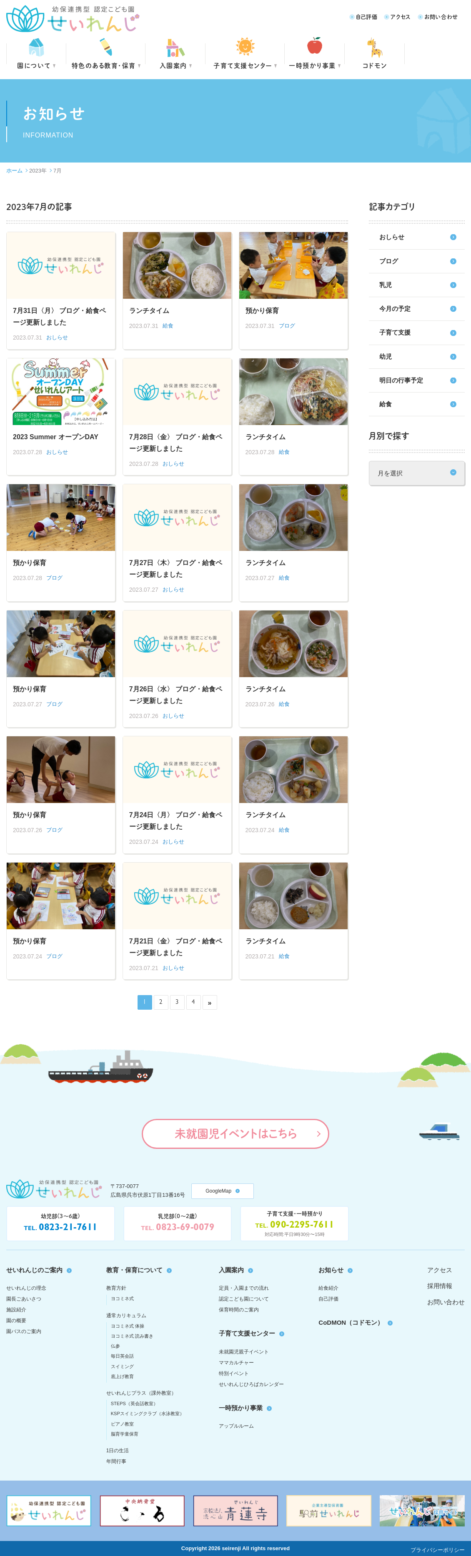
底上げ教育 (122, 1376)
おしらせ (391, 236)
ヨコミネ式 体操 (127, 1325)
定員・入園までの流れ (244, 1288)
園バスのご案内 (23, 1331)
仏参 (115, 1345)
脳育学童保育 (124, 1433)
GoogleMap (218, 1191)
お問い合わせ (441, 16)
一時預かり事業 (241, 1407)
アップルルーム (236, 1426)
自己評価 (367, 16)
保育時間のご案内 (239, 1310)
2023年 (38, 171)
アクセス (401, 16)
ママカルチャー (236, 1363)
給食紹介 (328, 1288)
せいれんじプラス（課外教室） (141, 1393)
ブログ (388, 261)
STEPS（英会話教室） (134, 1403)
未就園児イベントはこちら (236, 1133)
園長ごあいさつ (23, 1299)
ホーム (14, 171)
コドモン (375, 65)
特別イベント (234, 1373)
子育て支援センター (242, 65)
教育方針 (116, 1288)
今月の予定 (395, 308)
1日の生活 (117, 1450)
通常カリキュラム (126, 1315)
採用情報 (439, 1285)
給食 (385, 404)
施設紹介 (16, 1310)
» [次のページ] (210, 1002)
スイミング (122, 1366)
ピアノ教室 (122, 1423)
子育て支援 (395, 332)
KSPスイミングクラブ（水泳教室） (147, 1413)
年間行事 (116, 1461)
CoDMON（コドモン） (350, 1322)
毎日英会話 (122, 1355)
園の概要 (16, 1320)
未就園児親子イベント (244, 1352)
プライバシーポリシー (438, 1550)
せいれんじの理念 (26, 1288)
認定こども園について (244, 1299)
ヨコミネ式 (122, 1298)
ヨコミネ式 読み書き (132, 1335)
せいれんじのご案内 (34, 1269)
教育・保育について (134, 1269)
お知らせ (330, 1269)
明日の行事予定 (401, 380)
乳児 (385, 284)
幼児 (385, 356)
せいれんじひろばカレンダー (251, 1384)
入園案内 (173, 65)
